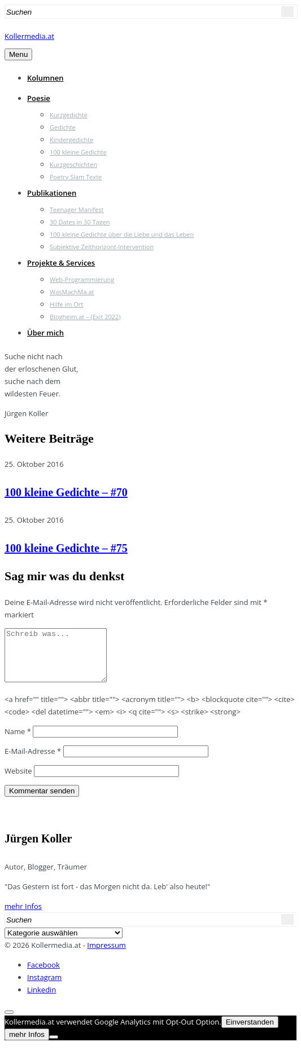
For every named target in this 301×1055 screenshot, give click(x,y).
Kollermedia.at (29, 36)
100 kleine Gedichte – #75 (66, 548)
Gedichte (63, 127)
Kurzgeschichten (73, 164)
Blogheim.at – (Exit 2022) (85, 316)
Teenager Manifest (76, 209)
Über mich (45, 333)
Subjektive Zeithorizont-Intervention (102, 246)
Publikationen (51, 193)
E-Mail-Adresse (33, 761)
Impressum (106, 955)
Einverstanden (250, 1032)
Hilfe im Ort (66, 304)
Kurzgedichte (69, 115)
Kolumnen (45, 78)
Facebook (43, 975)
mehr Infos (23, 916)
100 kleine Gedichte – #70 (66, 492)
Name (18, 741)
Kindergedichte (71, 139)
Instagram (44, 987)
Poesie (38, 98)
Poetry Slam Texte (76, 177)
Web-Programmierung (82, 279)
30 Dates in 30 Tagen (80, 222)
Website (18, 781)
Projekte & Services (61, 263)
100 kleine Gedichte (78, 152)
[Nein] (53, 1047)
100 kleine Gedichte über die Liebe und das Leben (122, 234)
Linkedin (41, 1000)
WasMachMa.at (72, 292)
